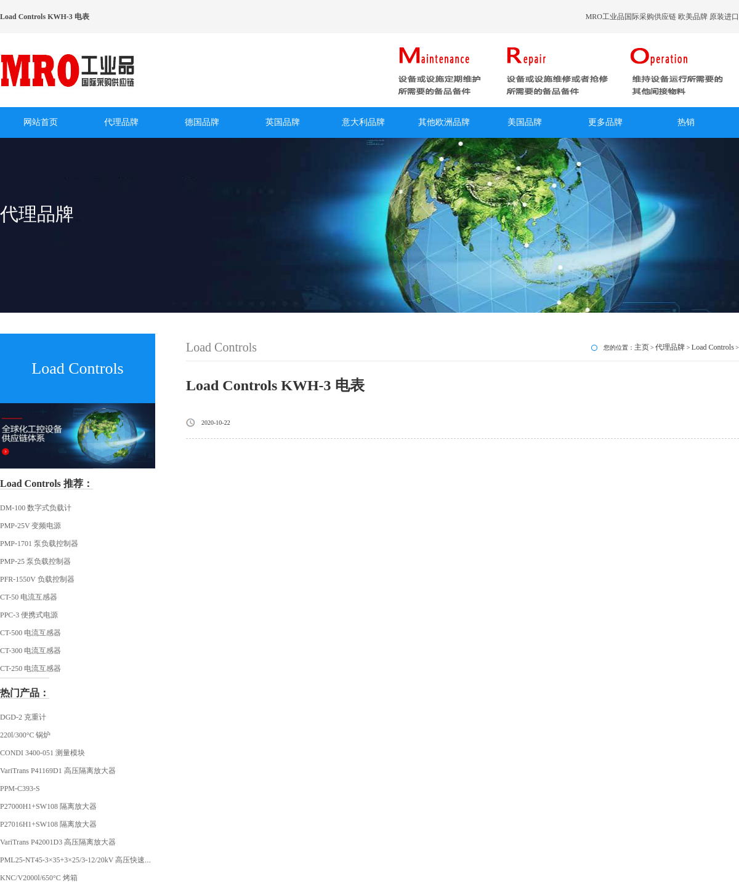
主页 (641, 347)
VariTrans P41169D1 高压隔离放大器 (58, 770)
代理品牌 (121, 122)
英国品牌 (282, 122)
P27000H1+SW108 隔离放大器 (48, 806)
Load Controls (713, 347)
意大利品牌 (363, 122)
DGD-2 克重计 (23, 717)
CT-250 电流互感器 (30, 668)
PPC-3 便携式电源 (29, 615)
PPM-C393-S (20, 788)
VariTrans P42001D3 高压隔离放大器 (58, 842)
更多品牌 (605, 122)
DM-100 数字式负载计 (35, 508)
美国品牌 (524, 122)
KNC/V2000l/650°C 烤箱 (39, 877)
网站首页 (40, 122)
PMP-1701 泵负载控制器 (39, 543)
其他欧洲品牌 (444, 122)
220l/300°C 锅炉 (25, 735)
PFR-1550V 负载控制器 (37, 579)
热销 (686, 122)
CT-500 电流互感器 (30, 632)
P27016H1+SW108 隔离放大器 (48, 824)
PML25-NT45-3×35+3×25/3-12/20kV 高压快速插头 (80, 860)
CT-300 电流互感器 (30, 650)
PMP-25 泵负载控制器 (35, 561)
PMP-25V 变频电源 (30, 525)
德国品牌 (202, 122)
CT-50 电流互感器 (28, 597)
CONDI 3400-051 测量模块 (42, 753)
